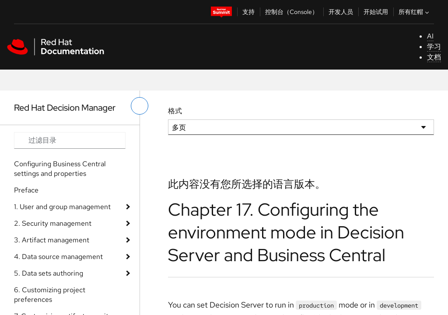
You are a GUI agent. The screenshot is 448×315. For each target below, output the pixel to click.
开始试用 (376, 12)
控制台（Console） (291, 12)
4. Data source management (58, 256)
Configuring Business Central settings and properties (60, 168)
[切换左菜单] (139, 106)
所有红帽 (415, 12)
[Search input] (70, 140)
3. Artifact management (51, 240)
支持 (248, 12)
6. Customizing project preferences (49, 294)
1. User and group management (62, 206)
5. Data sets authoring (48, 273)
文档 (434, 57)
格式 (175, 111)
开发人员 (341, 12)
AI (430, 36)
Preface (26, 190)
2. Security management (52, 223)
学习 (434, 46)
